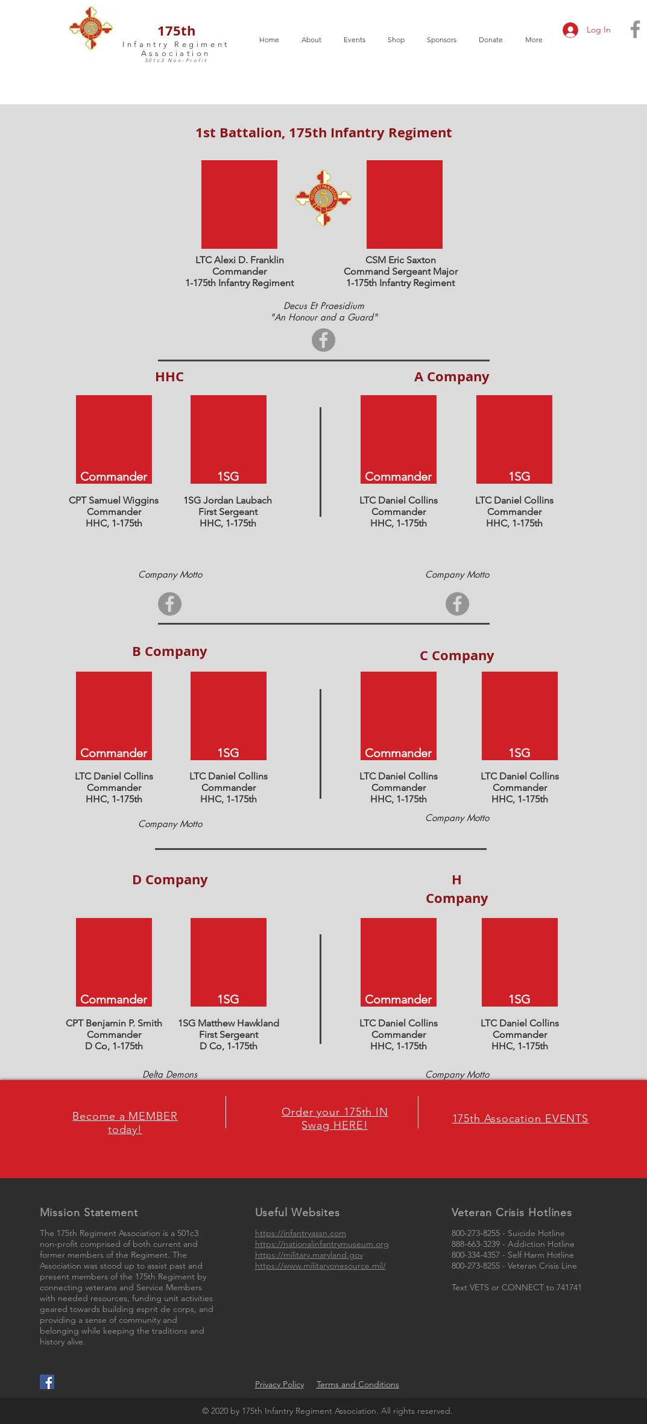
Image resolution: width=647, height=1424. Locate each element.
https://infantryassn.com (300, 1233)
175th (176, 30)
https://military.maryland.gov (309, 1254)
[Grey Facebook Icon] (635, 29)
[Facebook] (323, 340)
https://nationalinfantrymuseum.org (322, 1243)
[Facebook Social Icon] (47, 1382)
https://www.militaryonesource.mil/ (320, 1265)
